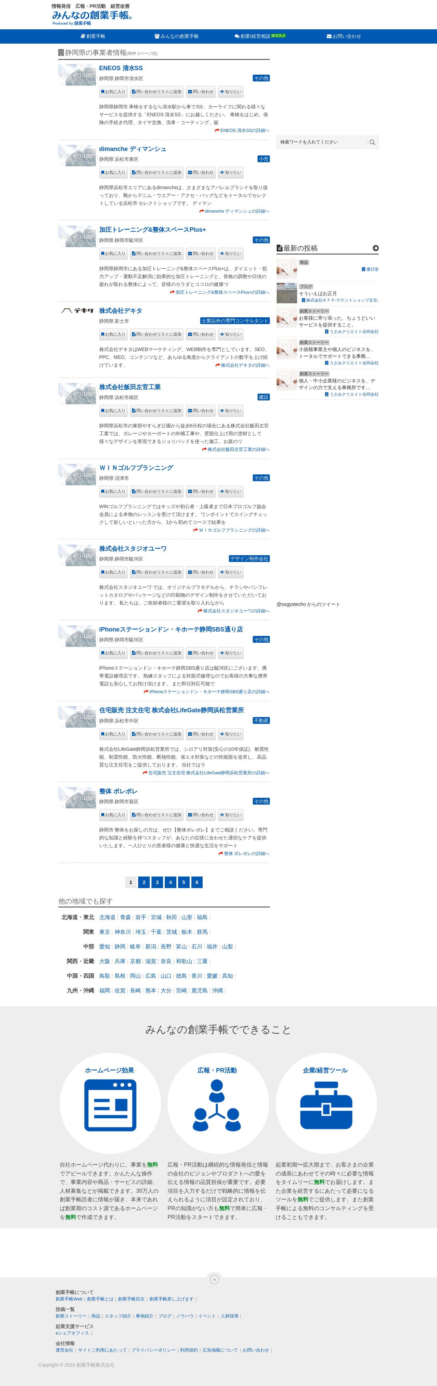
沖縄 (217, 990)
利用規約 (189, 1350)
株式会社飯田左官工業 (130, 387)
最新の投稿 (300, 248)
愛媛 (212, 976)
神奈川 (123, 932)
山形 (186, 917)
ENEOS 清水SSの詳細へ (245, 130)
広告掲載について (220, 1350)
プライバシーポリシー (153, 1350)
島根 (120, 976)
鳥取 (104, 976)
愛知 (104, 946)
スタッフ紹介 (118, 1316)
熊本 (150, 990)
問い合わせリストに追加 (158, 92)
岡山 (135, 976)
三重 (202, 961)
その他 (261, 78)
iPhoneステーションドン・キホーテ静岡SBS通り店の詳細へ (209, 691)
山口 (166, 976)
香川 (196, 976)
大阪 (104, 961)
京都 (135, 961)
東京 (104, 932)
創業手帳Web (69, 1298)
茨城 (171, 932)
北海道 (107, 917)
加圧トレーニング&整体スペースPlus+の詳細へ (223, 292)
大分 (166, 990)
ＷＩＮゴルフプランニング (136, 467)
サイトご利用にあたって (102, 1350)
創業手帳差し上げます (171, 1298)
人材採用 (229, 1316)
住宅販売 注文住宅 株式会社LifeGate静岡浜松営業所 (171, 710)
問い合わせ (203, 92)
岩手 (140, 917)
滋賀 (150, 961)
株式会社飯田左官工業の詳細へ (239, 449)
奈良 (166, 961)
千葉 (156, 932)
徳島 (181, 976)
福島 (202, 917)
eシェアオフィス (72, 1333)
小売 (263, 159)
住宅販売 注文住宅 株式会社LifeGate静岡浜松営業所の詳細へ (209, 772)
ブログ (165, 1316)
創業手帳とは (100, 1298)
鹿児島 (199, 990)
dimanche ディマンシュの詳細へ (237, 211)
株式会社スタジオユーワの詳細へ (236, 610)
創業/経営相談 (256, 36)
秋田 (171, 917)
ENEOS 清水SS (121, 68)
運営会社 (64, 1350)
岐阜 (135, 946)
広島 (150, 976)
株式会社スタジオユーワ (133, 548)
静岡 (120, 946)
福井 (212, 946)
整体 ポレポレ (118, 791)
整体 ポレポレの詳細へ (247, 853)
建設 (263, 397)
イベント (207, 1316)
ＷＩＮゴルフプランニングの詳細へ (234, 530)
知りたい (233, 92)
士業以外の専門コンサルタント (235, 320)
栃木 (186, 932)
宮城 (156, 917)
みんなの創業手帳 (180, 36)
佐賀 (120, 990)
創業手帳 (95, 36)
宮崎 (181, 990)
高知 (227, 976)
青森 (125, 917)
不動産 (261, 720)
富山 (181, 946)
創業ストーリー (71, 1316)
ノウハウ (185, 1316)
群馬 (202, 932)
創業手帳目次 (131, 1298)
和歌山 (184, 961)
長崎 (135, 990)
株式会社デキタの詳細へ (245, 365)
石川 (196, 946)
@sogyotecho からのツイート (309, 604)
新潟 (150, 946)
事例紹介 (145, 1316)
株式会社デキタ (120, 310)
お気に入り (115, 92)
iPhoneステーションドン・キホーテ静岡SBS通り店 (171, 629)
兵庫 (120, 961)
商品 (95, 1316)
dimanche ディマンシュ (132, 149)
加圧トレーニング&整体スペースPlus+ (152, 229)
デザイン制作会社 (249, 558)
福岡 (104, 990)
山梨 (227, 946)
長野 (166, 946)
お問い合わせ (347, 36)
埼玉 (140, 932)
